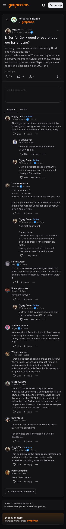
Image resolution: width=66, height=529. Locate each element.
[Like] (9, 76)
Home (7, 503)
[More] (58, 30)
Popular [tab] (11, 109)
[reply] (28, 134)
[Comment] (20, 76)
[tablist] (33, 109)
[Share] (31, 76)
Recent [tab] (24, 109)
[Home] (18, 5)
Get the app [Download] (56, 5)
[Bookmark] (58, 76)
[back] (6, 20)
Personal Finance (22, 503)
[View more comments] (21, 491)
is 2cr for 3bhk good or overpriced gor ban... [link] (25, 506)
